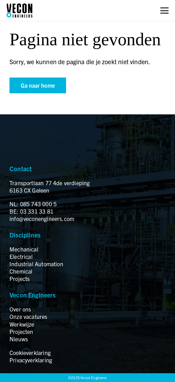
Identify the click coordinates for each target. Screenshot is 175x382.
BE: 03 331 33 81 (31, 211)
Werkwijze (21, 324)
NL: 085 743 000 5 (33, 203)
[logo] (19, 11)
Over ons (20, 309)
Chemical (20, 271)
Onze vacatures (28, 316)
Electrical (21, 256)
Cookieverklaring (30, 352)
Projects (19, 278)
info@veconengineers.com (41, 218)
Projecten (21, 331)
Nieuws (18, 338)
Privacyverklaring (30, 359)
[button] (164, 10)
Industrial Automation (36, 263)
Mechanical (23, 249)
